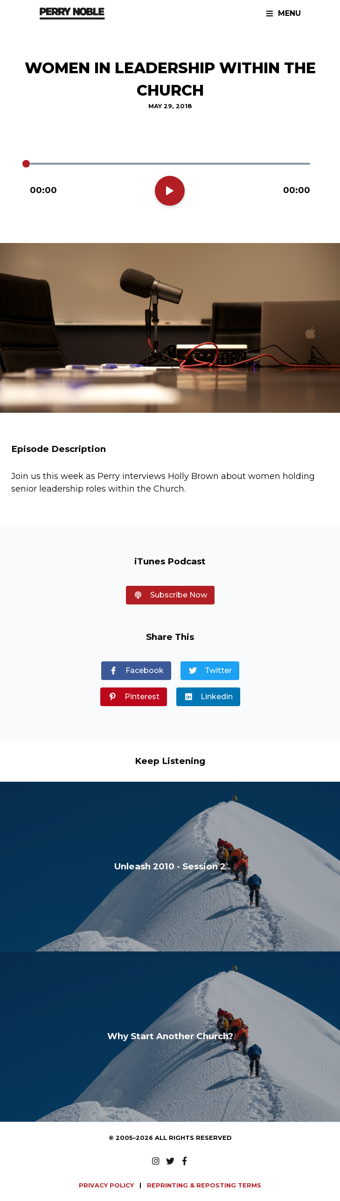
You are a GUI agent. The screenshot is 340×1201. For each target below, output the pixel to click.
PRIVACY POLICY (107, 1185)
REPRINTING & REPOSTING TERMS (204, 1185)
